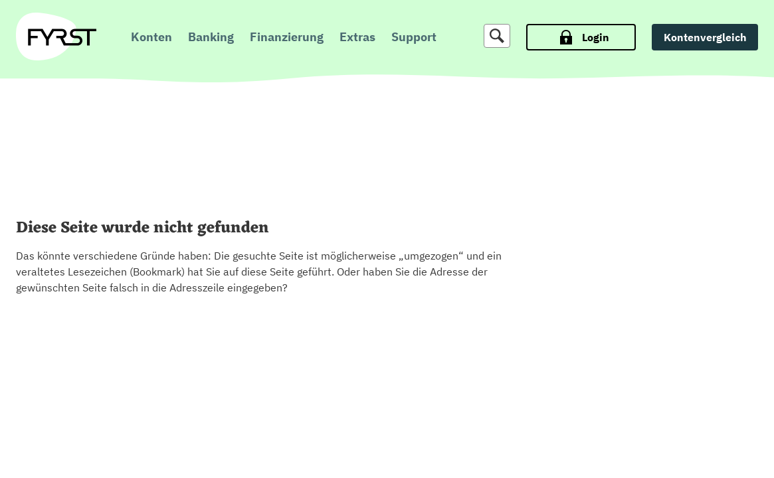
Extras (357, 36)
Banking (211, 36)
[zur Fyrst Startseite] (62, 37)
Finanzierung (287, 36)
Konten (151, 36)
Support (413, 36)
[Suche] (497, 36)
